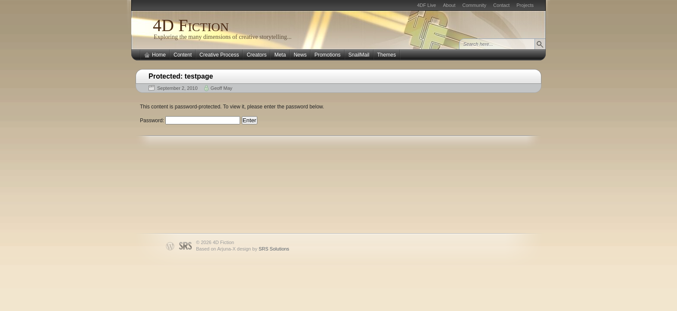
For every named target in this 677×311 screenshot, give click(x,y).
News (300, 55)
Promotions (327, 55)
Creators (256, 55)
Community (474, 5)
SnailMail (359, 55)
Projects (525, 5)
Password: (190, 120)
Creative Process (219, 55)
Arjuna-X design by (253, 248)
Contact (501, 5)
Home (159, 55)
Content (183, 55)
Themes (386, 55)
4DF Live (426, 5)
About (449, 5)
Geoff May (222, 88)
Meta (280, 55)
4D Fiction (191, 25)
